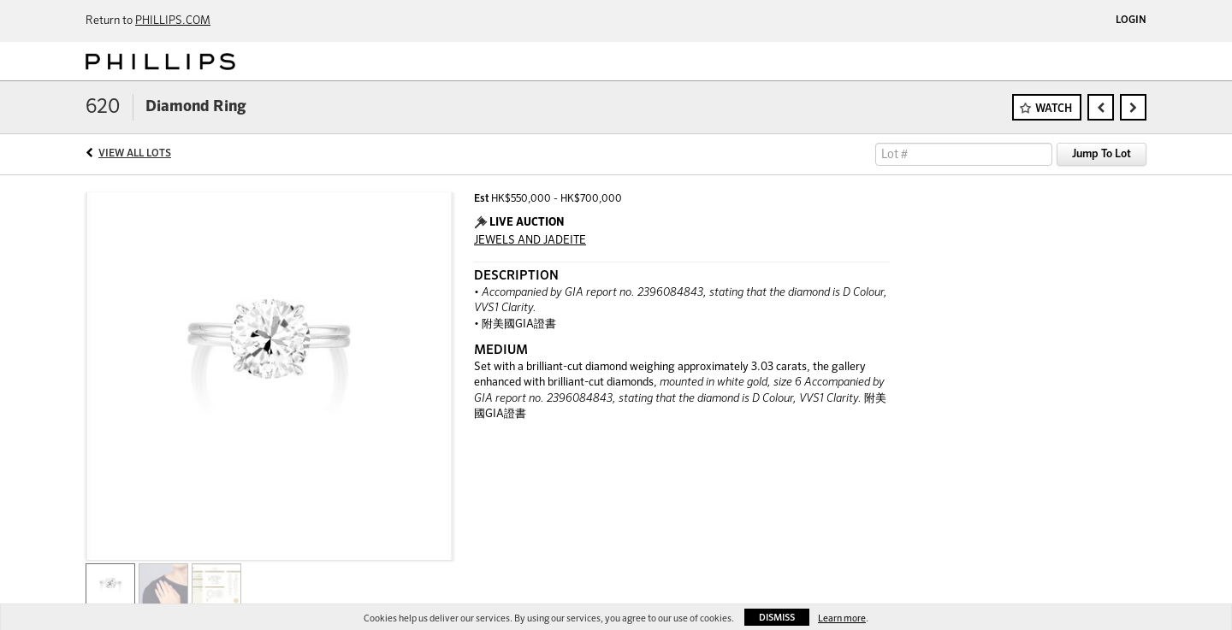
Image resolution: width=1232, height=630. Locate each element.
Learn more (842, 618)
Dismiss (777, 617)
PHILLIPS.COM (172, 20)
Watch (1053, 109)
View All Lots (134, 154)
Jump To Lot (1101, 154)
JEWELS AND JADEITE (530, 240)
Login (1131, 20)
